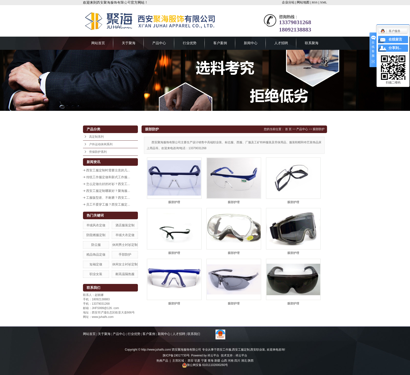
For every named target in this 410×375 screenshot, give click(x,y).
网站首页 (98, 43)
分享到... (395, 48)
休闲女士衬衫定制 (125, 264)
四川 (237, 360)
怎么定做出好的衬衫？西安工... (108, 184)
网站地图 (303, 2)
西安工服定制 (241, 349)
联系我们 (193, 334)
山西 (224, 360)
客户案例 (220, 43)
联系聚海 (311, 43)
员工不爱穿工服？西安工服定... (108, 204)
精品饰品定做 (95, 254)
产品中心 (159, 43)
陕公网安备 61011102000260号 (205, 365)
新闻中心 (250, 43)
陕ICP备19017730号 (176, 355)
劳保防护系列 (98, 152)
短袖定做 (96, 264)
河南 (231, 360)
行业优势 (189, 43)
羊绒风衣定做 (95, 225)
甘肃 (197, 360)
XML (323, 2)
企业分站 (288, 2)
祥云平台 (213, 355)
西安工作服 (224, 349)
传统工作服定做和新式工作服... (108, 177)
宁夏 (204, 360)
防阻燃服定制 (95, 235)
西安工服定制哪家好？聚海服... (108, 191)
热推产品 (162, 360)
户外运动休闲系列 (101, 144)
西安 (191, 360)
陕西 (251, 360)
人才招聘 (281, 43)
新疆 (217, 360)
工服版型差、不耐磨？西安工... (108, 197)
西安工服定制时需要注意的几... (108, 170)
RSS (315, 2)
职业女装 (96, 274)
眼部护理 (174, 202)
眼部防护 (319, 129)
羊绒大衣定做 (124, 235)
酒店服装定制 (124, 225)
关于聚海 (128, 43)
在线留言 (395, 39)
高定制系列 (96, 136)
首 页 (288, 129)
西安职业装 (257, 349)
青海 (211, 360)
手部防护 (125, 254)
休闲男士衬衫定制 (125, 245)
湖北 (244, 360)
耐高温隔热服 (124, 274)
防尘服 (96, 245)
